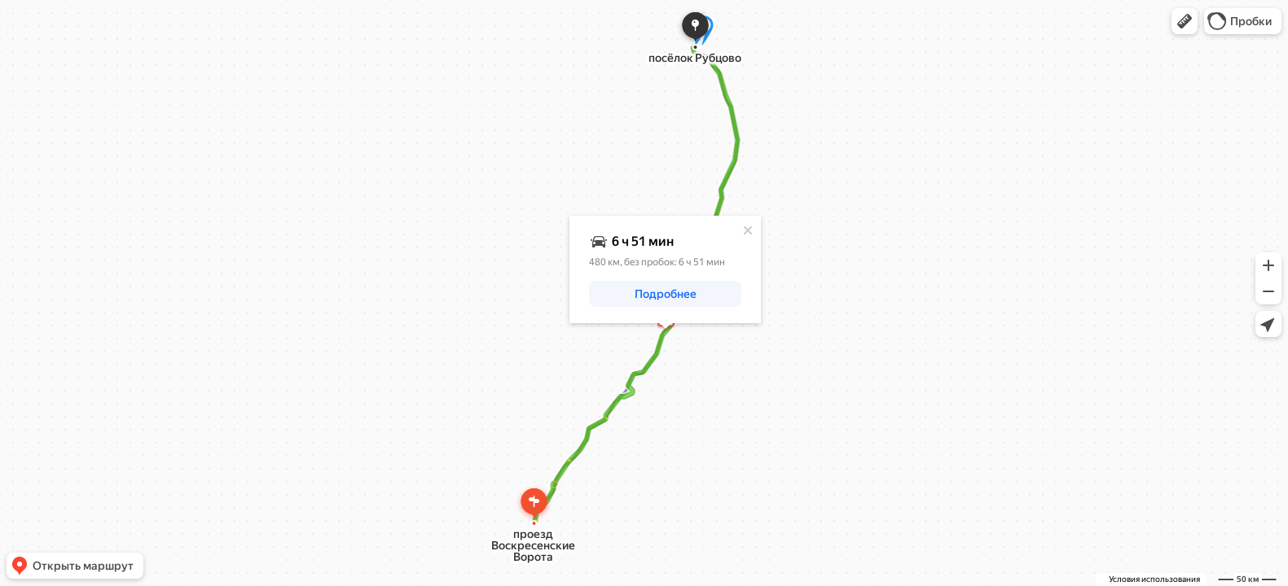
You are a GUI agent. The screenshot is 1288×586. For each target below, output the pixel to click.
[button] (1185, 21)
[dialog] (665, 269)
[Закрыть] (747, 230)
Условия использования (1154, 579)
